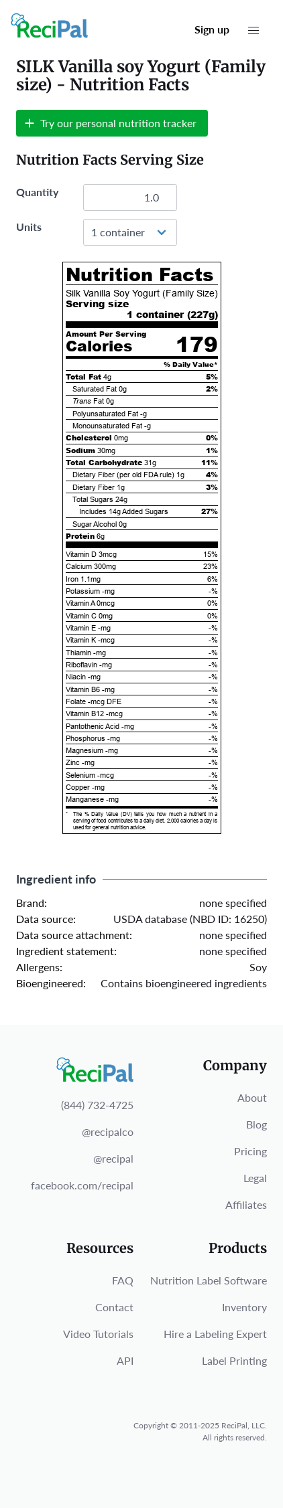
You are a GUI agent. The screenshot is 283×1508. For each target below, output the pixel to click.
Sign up (211, 29)
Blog (256, 1124)
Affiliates (246, 1204)
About (252, 1097)
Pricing (250, 1151)
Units (29, 226)
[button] (253, 30)
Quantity (37, 191)
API (125, 1360)
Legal (255, 1177)
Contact (114, 1307)
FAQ (122, 1280)
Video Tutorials (98, 1333)
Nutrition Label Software (208, 1280)
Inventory (244, 1307)
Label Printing (234, 1360)
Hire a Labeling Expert (215, 1333)
